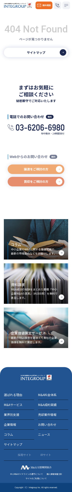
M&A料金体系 (47, 394)
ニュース (44, 434)
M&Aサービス (13, 404)
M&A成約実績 (47, 404)
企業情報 (10, 424)
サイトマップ (13, 444)
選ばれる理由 (13, 394)
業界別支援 (11, 414)
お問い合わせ (47, 424)
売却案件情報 (47, 414)
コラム (8, 434)
